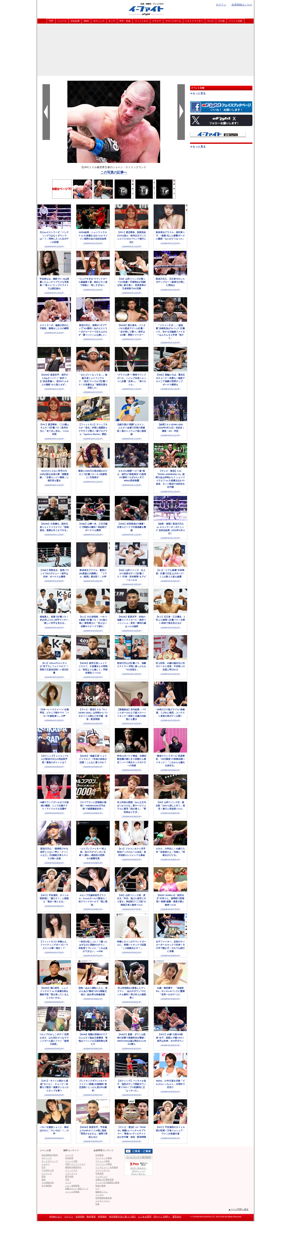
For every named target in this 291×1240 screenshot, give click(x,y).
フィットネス (141, 21)
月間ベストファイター (75, 1164)
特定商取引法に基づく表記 (122, 1216)
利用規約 (102, 1216)
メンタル (99, 1195)
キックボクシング (50, 1161)
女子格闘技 (47, 1186)
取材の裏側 (100, 1186)
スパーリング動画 (103, 1158)
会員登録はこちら (241, 4)
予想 (67, 1179)
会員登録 (80, 1216)
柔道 (44, 1176)
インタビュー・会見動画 (106, 1167)
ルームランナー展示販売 (138, 1157)
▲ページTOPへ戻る (238, 1209)
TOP (51, 21)
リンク (68, 1182)
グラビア (156, 21)
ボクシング (98, 21)
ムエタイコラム (102, 1201)
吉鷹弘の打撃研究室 (104, 1179)
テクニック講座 (102, 1161)
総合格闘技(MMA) (50, 1155)
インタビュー (101, 1176)
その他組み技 (48, 1182)
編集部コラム (101, 1192)
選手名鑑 (69, 1176)
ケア (97, 1188)
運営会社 (176, 1216)
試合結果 (75, 21)
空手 (44, 1167)
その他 (221, 21)
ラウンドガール (173, 21)
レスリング (47, 1173)
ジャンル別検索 (72, 1192)
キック (111, 21)
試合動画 (99, 1155)
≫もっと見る (198, 93)
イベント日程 (235, 21)
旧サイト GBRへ (161, 1216)
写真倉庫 (99, 1173)
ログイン (221, 4)
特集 (97, 1204)
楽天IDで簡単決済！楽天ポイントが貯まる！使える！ (138, 1168)
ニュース (62, 21)
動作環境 (91, 1216)
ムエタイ (46, 1164)
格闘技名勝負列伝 (73, 1167)
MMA (86, 21)
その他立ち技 (48, 1170)
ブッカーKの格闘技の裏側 (107, 1182)
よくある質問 (144, 1216)
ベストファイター (194, 21)
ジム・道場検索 (72, 1186)
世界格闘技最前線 (103, 1198)
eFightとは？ (55, 1216)
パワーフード (71, 1173)
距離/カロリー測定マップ (76, 1188)
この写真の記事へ (113, 172)
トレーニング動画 (103, 1164)
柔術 (44, 1179)
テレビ (210, 21)
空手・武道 (124, 21)
